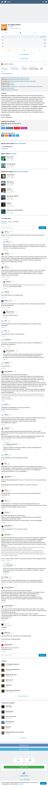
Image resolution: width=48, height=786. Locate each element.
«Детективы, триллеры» (21, 171)
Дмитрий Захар (8, 525)
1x (43, 32)
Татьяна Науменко (9, 605)
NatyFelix (8, 281)
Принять (43, 783)
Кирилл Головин (10, 311)
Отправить (42, 227)
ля (5, 623)
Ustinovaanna (7, 339)
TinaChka (6, 253)
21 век (11, 83)
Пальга (6, 490)
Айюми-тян (7, 632)
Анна (5, 463)
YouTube (17, 128)
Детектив (7, 78)
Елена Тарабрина (10, 350)
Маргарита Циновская (11, 444)
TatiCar (6, 454)
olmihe (8, 300)
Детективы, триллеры (7, 64)
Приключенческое (15, 79)
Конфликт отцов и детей (7, 88)
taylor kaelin (7, 534)
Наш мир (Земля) (14, 81)
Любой (12, 84)
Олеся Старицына (8, 587)
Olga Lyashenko (8, 476)
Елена (5, 500)
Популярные (4, 221)
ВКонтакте (9, 128)
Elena (7, 241)
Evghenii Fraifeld (8, 644)
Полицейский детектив (17, 78)
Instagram (23, 128)
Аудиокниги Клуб (24, 772)
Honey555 (6, 428)
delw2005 (6, 362)
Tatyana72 (6, 291)
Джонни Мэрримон (20, 143)
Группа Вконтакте (24, 745)
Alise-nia (6, 231)
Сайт (3, 128)
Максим (6, 577)
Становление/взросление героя (34, 86)
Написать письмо (24, 767)
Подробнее (21, 784)
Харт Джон (11, 26)
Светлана (6, 512)
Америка (22, 81)
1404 (5, 320)
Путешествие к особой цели (17, 86)
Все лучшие (23, 737)
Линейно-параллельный (11, 90)
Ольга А (6, 404)
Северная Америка (30, 81)
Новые (10, 221)
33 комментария (24, 54)
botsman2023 (9, 565)
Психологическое (24, 79)
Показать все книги (24, 696)
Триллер (26, 78)
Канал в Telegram (24, 749)
